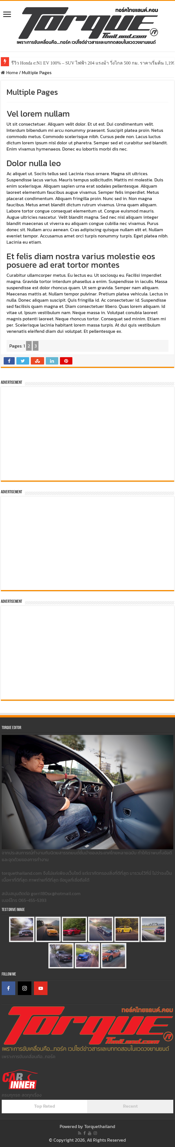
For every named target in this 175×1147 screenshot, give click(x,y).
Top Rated (44, 1106)
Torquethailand (99, 1126)
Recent (130, 1106)
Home (9, 72)
